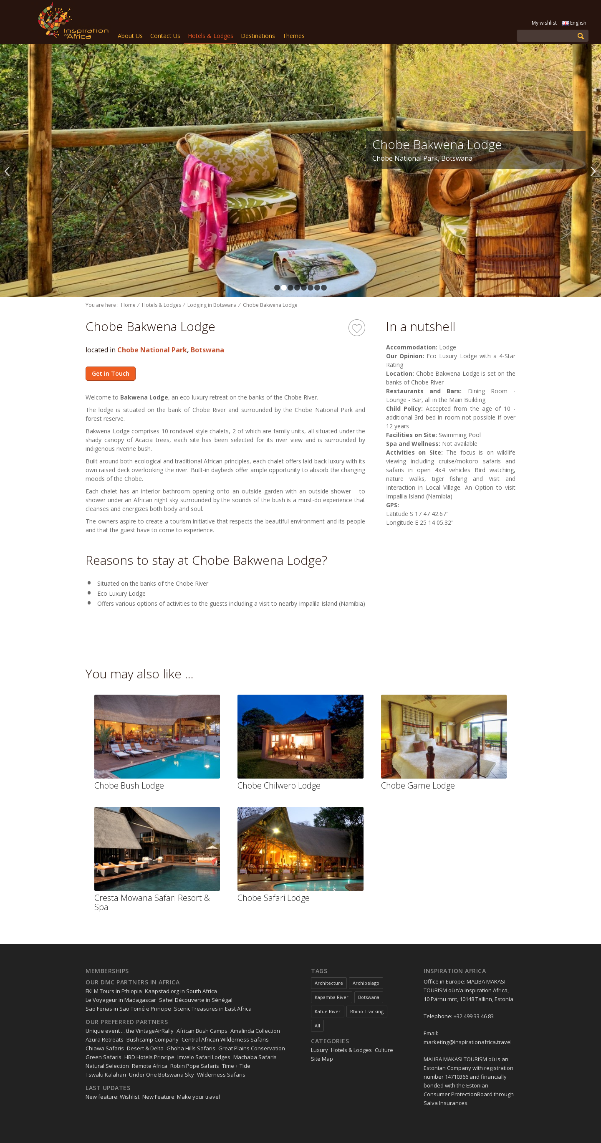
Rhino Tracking (367, 1011)
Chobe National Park (152, 349)
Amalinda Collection (255, 1030)
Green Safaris (103, 1057)
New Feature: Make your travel (181, 1096)
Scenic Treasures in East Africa (213, 1008)
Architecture (329, 983)
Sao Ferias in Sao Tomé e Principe (128, 1008)
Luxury (319, 1050)
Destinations (258, 36)
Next (593, 171)
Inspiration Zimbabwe (71, 22)
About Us (130, 36)
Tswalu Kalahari (106, 1074)
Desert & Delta (145, 1048)
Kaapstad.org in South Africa (181, 991)
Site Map (322, 1058)
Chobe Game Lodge (418, 785)
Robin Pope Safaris (194, 1066)
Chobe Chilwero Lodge (279, 785)
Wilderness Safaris (221, 1074)
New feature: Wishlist (112, 1096)
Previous (7, 171)
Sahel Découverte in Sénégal (195, 1000)
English (574, 22)
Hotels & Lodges (210, 36)
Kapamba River (331, 997)
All (317, 1025)
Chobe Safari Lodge (273, 897)
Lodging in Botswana (212, 305)
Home (128, 305)
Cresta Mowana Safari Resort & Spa (152, 902)
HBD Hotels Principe (149, 1057)
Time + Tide (236, 1066)
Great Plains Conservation (251, 1048)
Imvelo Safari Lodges (203, 1057)
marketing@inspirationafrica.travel (468, 1042)
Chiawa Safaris (105, 1048)
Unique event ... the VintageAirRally (130, 1030)
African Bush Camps (202, 1030)
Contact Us (165, 36)
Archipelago (366, 983)
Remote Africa (149, 1066)
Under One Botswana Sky (161, 1074)
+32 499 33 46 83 (474, 1016)
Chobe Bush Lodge (129, 785)
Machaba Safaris (255, 1057)
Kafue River (328, 1011)
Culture (384, 1050)
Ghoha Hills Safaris (191, 1048)
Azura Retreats (105, 1039)
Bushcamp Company (152, 1039)
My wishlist (544, 22)
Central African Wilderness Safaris (225, 1039)
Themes (294, 36)
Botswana (207, 349)
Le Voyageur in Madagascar (121, 1000)
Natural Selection (107, 1066)
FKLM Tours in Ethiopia (114, 991)
